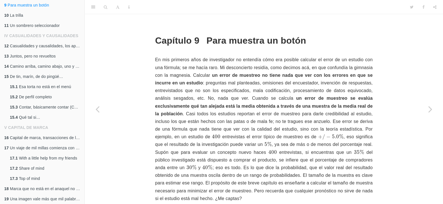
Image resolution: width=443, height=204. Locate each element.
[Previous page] (97, 109)
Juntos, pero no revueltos (30, 56)
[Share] (435, 7)
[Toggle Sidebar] (93, 7)
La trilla (13, 15)
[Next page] (430, 109)
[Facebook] (423, 7)
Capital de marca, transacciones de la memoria (44, 137)
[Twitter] (412, 7)
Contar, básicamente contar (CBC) (45, 107)
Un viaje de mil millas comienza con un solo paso (44, 148)
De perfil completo (31, 97)
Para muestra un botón (26, 5)
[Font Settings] (118, 7)
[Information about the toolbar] (129, 7)
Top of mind (25, 178)
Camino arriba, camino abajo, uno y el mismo (44, 66)
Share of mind (27, 168)
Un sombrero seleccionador (32, 25)
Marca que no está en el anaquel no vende (44, 188)
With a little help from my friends (43, 158)
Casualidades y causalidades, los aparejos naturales (44, 46)
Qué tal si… (25, 117)
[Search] (105, 7)
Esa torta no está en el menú (40, 86)
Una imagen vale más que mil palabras (42, 199)
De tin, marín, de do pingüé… (33, 76)
